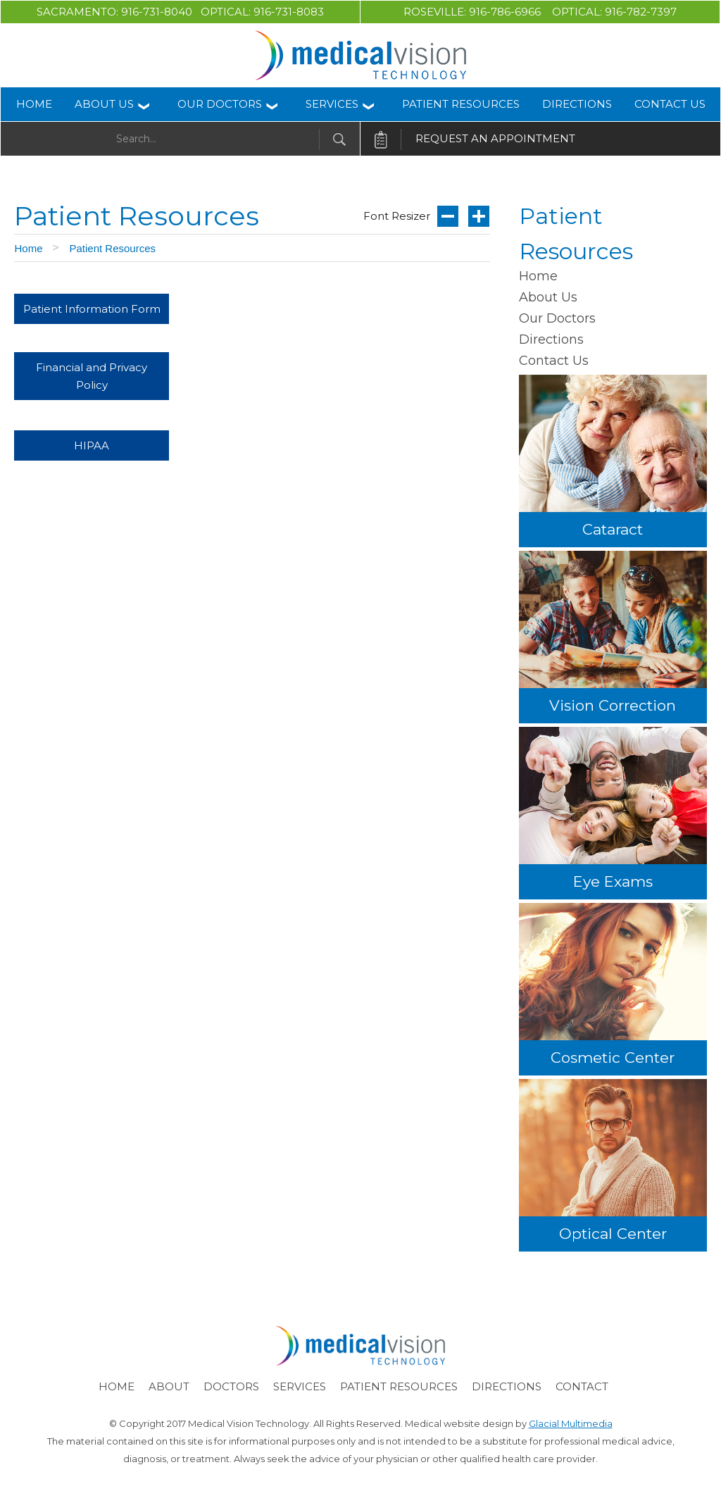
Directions (577, 104)
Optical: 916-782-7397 (614, 11)
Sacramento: (77, 11)
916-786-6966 (510, 11)
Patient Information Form (92, 309)
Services (332, 104)
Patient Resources (461, 104)
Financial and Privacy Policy (91, 376)
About (169, 1386)
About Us (104, 104)
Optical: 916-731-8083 (262, 11)
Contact (582, 1386)
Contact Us (670, 104)
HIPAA (91, 445)
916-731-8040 (161, 11)
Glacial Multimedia (571, 1423)
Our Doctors (219, 104)
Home (34, 104)
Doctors (231, 1386)
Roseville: (436, 11)
